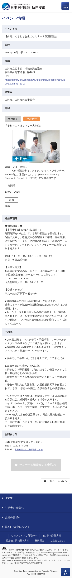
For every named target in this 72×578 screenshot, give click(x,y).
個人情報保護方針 (52, 535)
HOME (9, 498)
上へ (65, 572)
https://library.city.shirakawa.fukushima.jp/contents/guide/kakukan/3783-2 (35, 81)
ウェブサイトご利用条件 (24, 535)
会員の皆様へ (13, 517)
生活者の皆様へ (14, 507)
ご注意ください (58, 540)
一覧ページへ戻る (57, 481)
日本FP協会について (17, 526)
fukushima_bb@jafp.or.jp (28, 449)
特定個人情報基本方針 (17, 540)
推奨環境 (39, 540)
